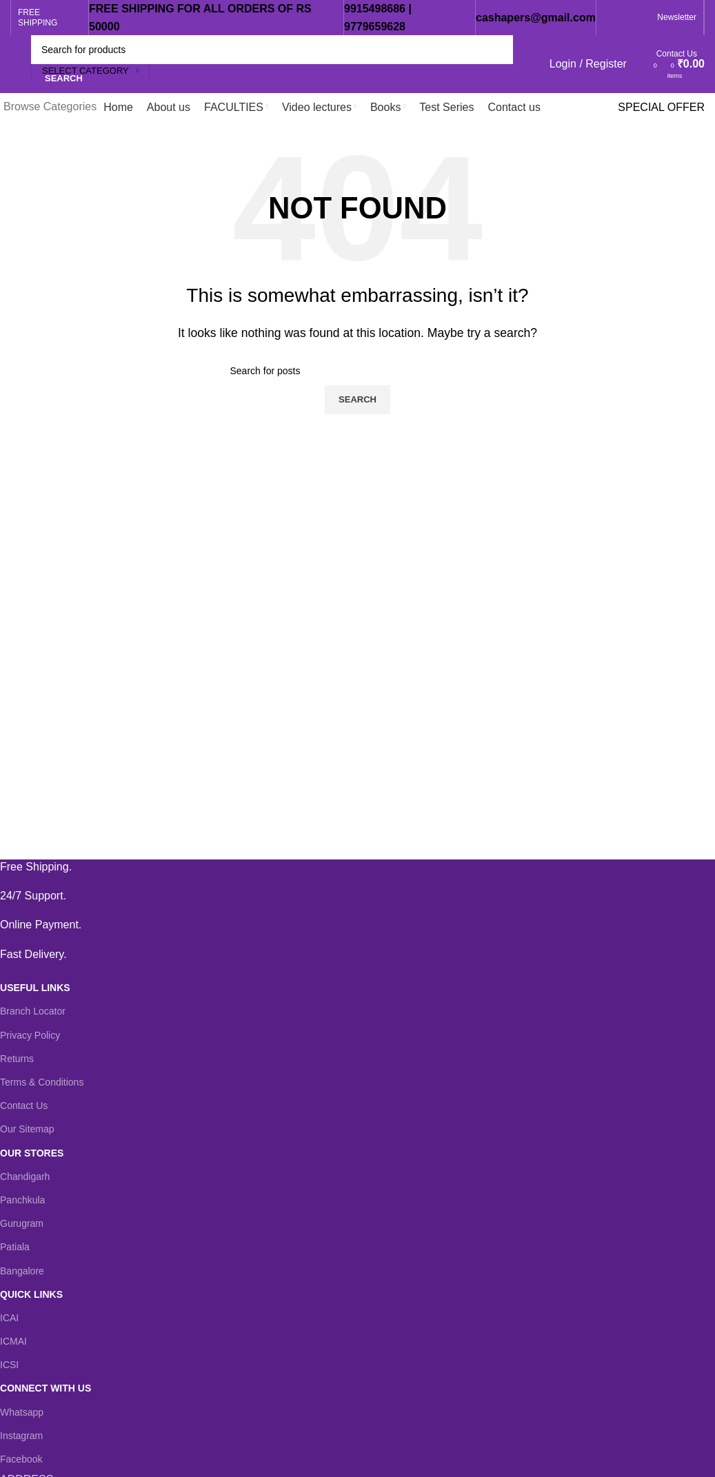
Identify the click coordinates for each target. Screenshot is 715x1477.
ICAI (9, 1317)
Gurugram (21, 1223)
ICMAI (13, 1341)
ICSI (9, 1364)
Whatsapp (21, 1412)
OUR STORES (31, 1153)
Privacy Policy (30, 1035)
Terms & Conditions (41, 1082)
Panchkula (22, 1199)
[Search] (272, 49)
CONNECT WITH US (45, 1388)
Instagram (21, 1435)
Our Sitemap (27, 1128)
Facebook (21, 1459)
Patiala (15, 1246)
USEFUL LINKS (35, 987)
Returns (17, 1058)
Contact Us (24, 1105)
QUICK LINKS (31, 1294)
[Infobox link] (347, 867)
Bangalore (22, 1270)
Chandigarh (25, 1176)
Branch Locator (33, 1011)
